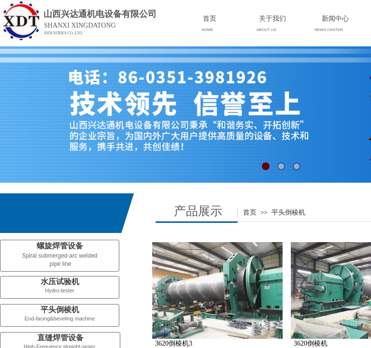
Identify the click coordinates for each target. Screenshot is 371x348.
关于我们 (272, 18)
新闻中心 (335, 18)
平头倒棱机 (288, 212)
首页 (250, 212)
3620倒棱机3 (173, 343)
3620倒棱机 (311, 343)
